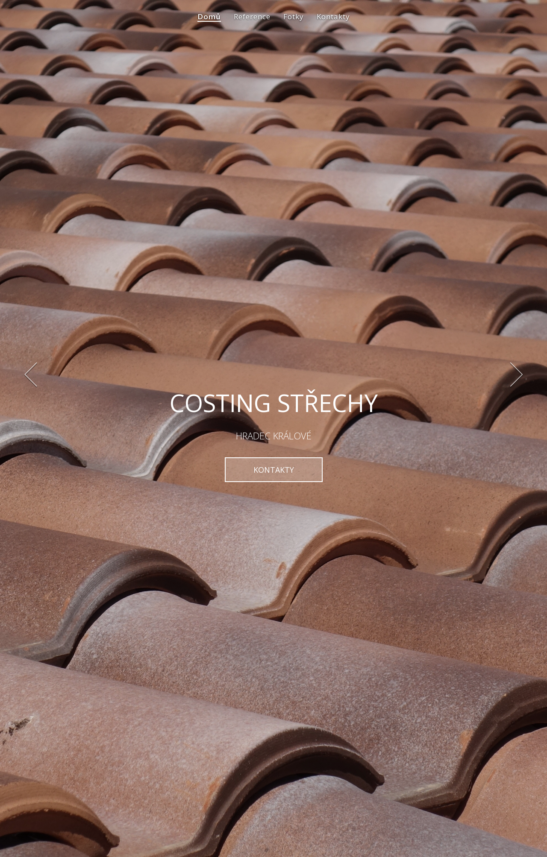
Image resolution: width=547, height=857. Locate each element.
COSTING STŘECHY (274, 402)
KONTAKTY (273, 470)
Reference (252, 23)
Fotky (293, 23)
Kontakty (333, 23)
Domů (209, 23)
